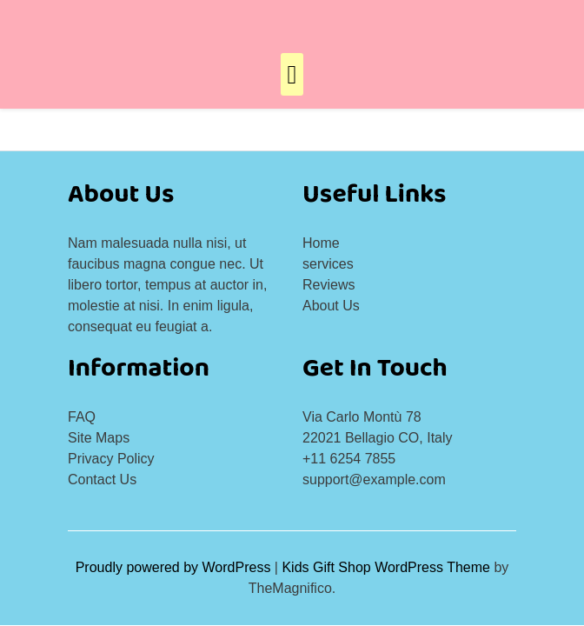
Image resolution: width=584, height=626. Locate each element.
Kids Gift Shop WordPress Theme (388, 567)
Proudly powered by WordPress (175, 567)
